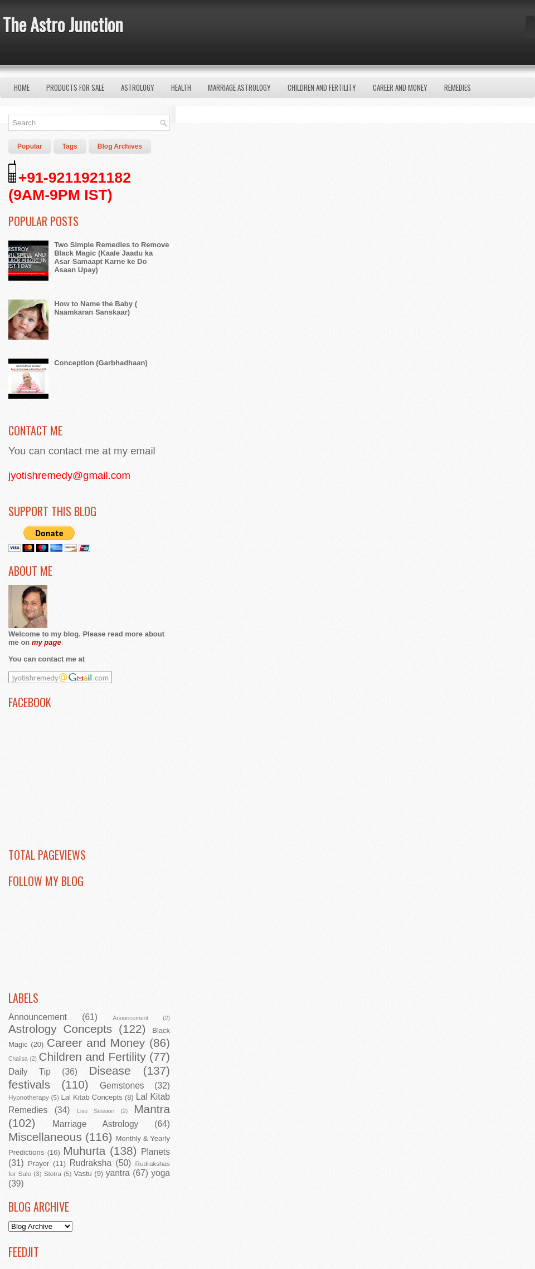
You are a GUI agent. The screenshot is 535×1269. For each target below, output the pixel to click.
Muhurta (84, 1150)
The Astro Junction (63, 24)
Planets (155, 1152)
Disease (109, 1070)
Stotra (52, 1173)
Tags (69, 146)
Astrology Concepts (60, 1028)
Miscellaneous (45, 1136)
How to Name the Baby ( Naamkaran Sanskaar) (95, 308)
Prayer (38, 1163)
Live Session (95, 1111)
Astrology (137, 87)
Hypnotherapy (28, 1097)
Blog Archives (120, 146)
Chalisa (18, 1059)
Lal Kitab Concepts (92, 1097)
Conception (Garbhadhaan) (101, 363)
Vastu (83, 1173)
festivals (29, 1084)
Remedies (457, 87)
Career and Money (400, 87)
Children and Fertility (322, 87)
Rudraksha (90, 1163)
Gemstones (122, 1085)
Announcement (37, 1017)
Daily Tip (29, 1071)
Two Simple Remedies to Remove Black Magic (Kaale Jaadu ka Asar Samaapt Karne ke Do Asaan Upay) (111, 257)
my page (46, 642)
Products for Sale (75, 87)
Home (22, 87)
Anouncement (130, 1018)
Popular (29, 146)
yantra (118, 1173)
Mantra (152, 1109)
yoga (160, 1173)
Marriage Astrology (239, 87)
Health (181, 87)
